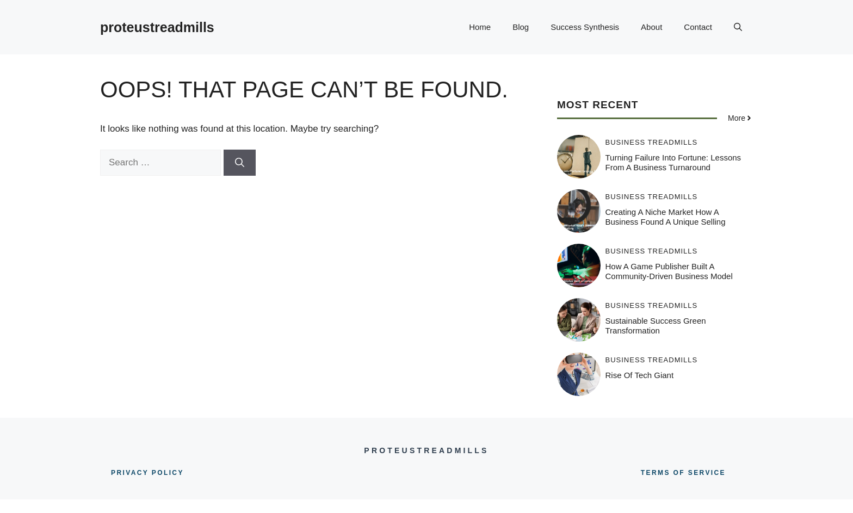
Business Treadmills (651, 142)
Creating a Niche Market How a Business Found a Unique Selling (665, 216)
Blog (520, 27)
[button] (738, 27)
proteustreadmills (157, 27)
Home (480, 27)
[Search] (240, 163)
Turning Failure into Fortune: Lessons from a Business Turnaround (673, 162)
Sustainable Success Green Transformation (655, 325)
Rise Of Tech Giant (639, 375)
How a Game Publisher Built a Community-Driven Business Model (669, 271)
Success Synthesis (585, 27)
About (651, 27)
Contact (698, 27)
